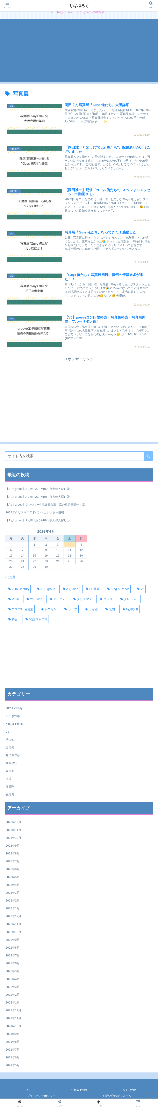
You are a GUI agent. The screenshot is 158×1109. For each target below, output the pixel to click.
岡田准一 (11, 771)
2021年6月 (13, 1057)
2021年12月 (13, 1010)
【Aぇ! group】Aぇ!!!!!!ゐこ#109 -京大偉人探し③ (38, 489)
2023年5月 (13, 877)
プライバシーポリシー (41, 1095)
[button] (148, 456)
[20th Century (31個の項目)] (18, 589)
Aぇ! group (13, 716)
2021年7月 (13, 1049)
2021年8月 (13, 1041)
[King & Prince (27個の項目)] (117, 589)
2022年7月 (13, 955)
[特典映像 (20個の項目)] (129, 609)
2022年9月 (13, 939)
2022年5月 (13, 971)
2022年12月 (13, 916)
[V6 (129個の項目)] (140, 589)
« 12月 (10, 577)
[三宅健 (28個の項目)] (90, 609)
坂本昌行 (11, 763)
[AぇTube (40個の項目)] (69, 589)
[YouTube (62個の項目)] (33, 599)
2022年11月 (13, 924)
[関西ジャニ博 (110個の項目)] (35, 619)
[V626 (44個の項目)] (12, 599)
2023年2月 (13, 900)
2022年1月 (13, 1002)
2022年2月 (13, 994)
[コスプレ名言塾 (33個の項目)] (20, 609)
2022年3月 (13, 986)
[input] (79, 456)
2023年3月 (13, 892)
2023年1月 (13, 908)
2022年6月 (13, 963)
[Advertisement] (79, 53)
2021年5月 (13, 1065)
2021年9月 (13, 1034)
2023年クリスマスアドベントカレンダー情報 (35, 512)
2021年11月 (13, 1018)
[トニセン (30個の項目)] (48, 609)
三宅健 (10, 747)
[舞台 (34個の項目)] (12, 619)
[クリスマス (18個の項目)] (81, 599)
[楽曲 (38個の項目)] (109, 609)
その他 (10, 739)
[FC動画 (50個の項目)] (91, 589)
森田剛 (10, 786)
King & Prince (14, 723)
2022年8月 (13, 947)
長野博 (10, 794)
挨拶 (8, 778)
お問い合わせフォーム (116, 1095)
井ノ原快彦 (13, 755)
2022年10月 (13, 932)
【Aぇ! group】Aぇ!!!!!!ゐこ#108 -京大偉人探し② (38, 496)
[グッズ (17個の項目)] (105, 599)
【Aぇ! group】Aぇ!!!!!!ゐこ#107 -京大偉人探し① (38, 520)
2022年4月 (13, 979)
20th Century (14, 708)
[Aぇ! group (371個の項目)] (45, 589)
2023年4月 (13, 884)
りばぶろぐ (79, 6)
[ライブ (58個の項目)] (69, 609)
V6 (7, 731)
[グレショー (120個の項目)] (129, 599)
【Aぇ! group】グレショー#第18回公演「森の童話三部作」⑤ (45, 504)
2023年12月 (13, 822)
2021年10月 (13, 1026)
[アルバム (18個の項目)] (56, 599)
